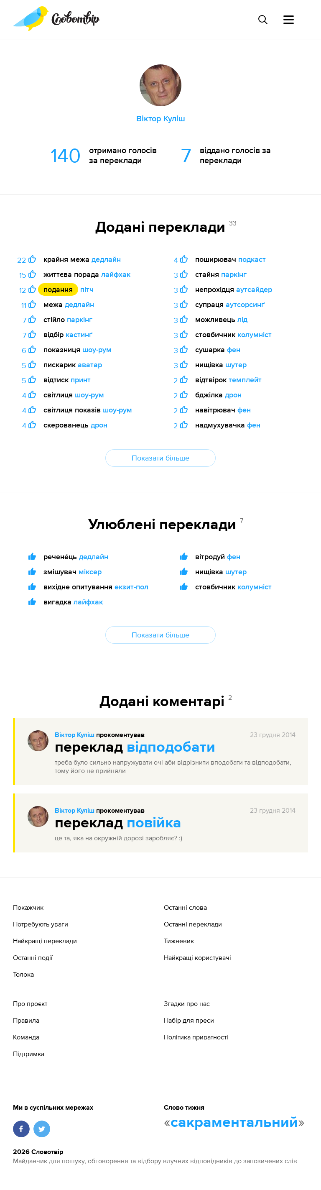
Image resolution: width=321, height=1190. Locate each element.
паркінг (79, 319)
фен (233, 349)
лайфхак (115, 274)
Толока (23, 974)
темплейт (245, 379)
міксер (90, 571)
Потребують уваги (40, 924)
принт (81, 379)
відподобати (171, 747)
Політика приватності (196, 1037)
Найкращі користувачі (197, 957)
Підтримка (28, 1053)
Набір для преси (189, 1020)
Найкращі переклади (45, 940)
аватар (90, 364)
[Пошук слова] (262, 19)
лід (242, 319)
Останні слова (185, 907)
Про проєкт (30, 1003)
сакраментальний (234, 1122)
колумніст (254, 334)
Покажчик (28, 907)
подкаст (252, 259)
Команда (26, 1037)
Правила (26, 1020)
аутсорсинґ (245, 304)
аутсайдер (254, 289)
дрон (99, 424)
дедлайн (106, 259)
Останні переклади (193, 924)
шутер (236, 364)
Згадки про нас (187, 1003)
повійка (154, 823)
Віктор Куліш (74, 735)
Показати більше (160, 457)
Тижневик (179, 940)
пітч (87, 289)
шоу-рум (97, 349)
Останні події (33, 957)
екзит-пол (131, 586)
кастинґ (79, 334)
